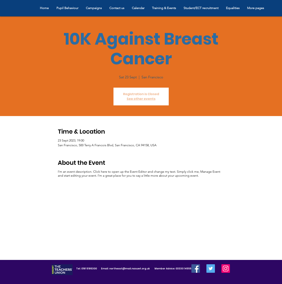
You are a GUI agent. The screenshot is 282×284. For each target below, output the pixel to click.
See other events (141, 99)
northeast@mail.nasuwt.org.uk (129, 268)
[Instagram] (225, 268)
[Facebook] (195, 268)
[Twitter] (210, 268)
